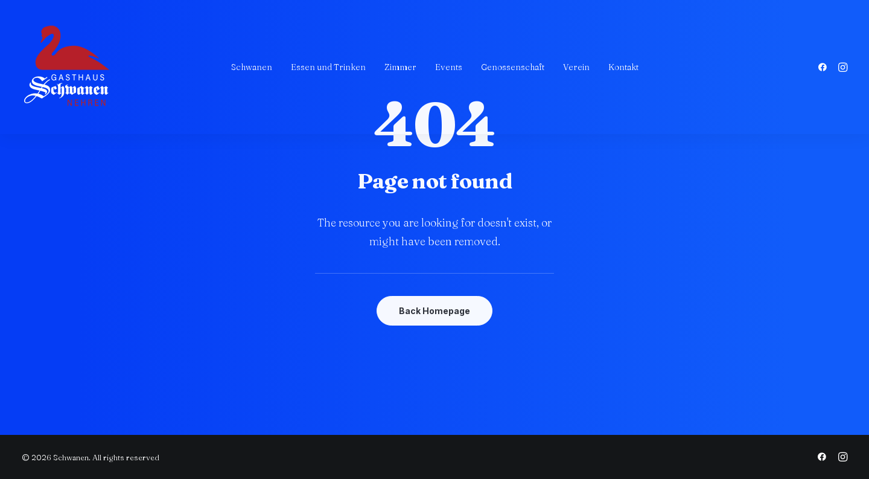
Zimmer (400, 67)
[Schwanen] (67, 67)
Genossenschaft (512, 67)
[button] (824, 67)
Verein (576, 67)
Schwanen (251, 67)
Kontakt (623, 67)
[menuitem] (252, 67)
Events (448, 67)
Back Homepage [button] (434, 311)
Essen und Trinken (328, 67)
